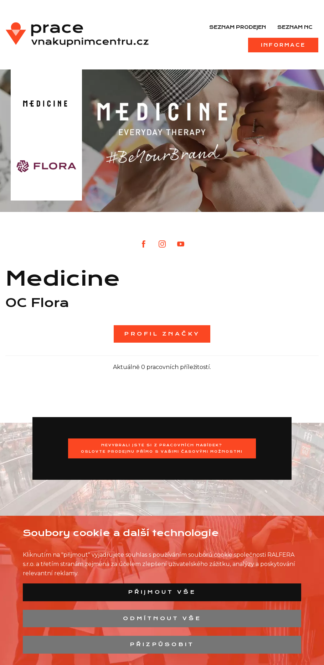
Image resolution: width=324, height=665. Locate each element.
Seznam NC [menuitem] (295, 27)
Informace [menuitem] (283, 45)
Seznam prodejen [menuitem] (237, 27)
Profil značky (162, 334)
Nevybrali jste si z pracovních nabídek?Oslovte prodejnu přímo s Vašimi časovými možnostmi (162, 448)
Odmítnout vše (162, 618)
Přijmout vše (162, 592)
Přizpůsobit (162, 644)
